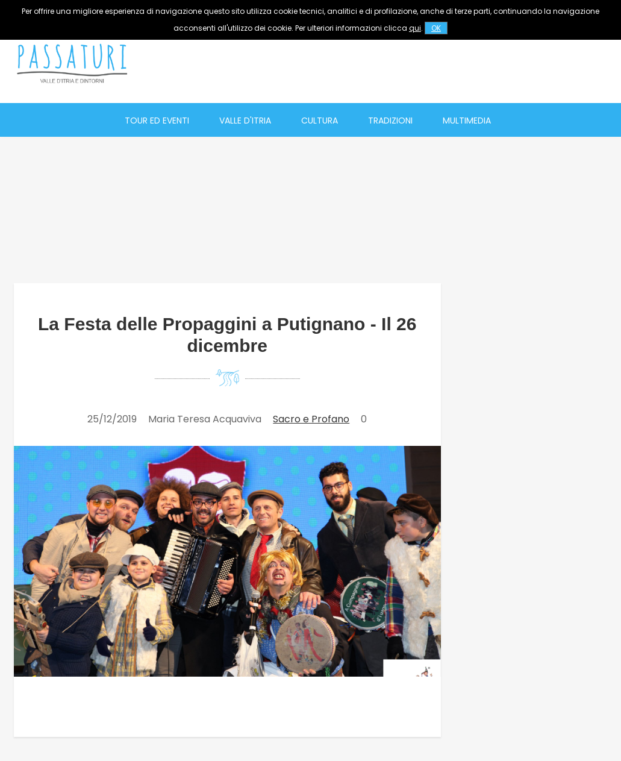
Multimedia (467, 120)
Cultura (319, 120)
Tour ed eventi (157, 120)
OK (436, 28)
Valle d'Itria (245, 120)
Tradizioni (390, 120)
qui (415, 28)
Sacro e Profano (311, 419)
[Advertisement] (394, 63)
